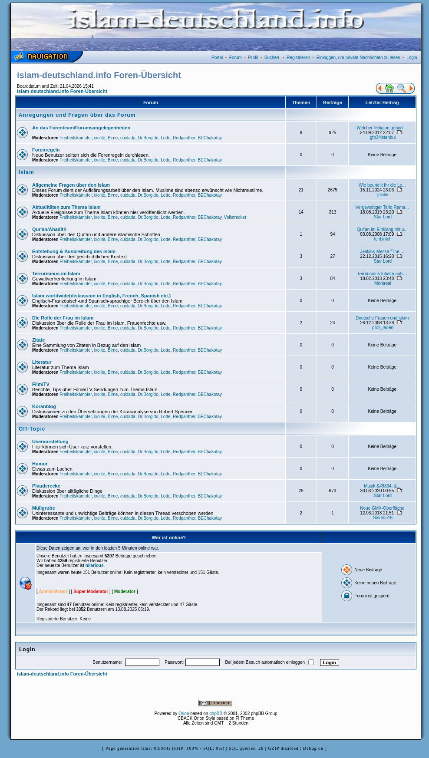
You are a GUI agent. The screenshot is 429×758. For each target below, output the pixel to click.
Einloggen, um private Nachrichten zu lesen (358, 57)
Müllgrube (43, 508)
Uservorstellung (50, 441)
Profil (253, 57)
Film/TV (41, 384)
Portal (217, 57)
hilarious (95, 565)
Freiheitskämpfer (75, 137)
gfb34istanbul (383, 137)
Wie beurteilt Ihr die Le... (382, 185)
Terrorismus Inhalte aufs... (382, 273)
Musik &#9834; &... (382, 486)
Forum (235, 57)
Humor (39, 463)
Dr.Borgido (148, 137)
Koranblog (44, 406)
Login (411, 57)
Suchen (271, 57)
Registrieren (298, 57)
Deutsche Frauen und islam (382, 318)
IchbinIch (383, 239)
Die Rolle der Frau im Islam (62, 317)
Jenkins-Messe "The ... (382, 251)
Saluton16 (383, 517)
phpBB (215, 713)
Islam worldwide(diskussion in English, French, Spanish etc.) (101, 295)
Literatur (42, 362)
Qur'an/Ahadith (49, 229)
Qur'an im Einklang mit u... (382, 229)
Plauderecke (46, 485)
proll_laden (382, 327)
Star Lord (383, 216)
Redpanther (184, 137)
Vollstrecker (235, 217)
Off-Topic (32, 429)
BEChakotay (210, 137)
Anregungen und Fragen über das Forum (77, 115)
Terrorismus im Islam (56, 273)
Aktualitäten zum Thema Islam (66, 207)
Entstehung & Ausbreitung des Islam (74, 251)
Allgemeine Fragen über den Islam (71, 185)
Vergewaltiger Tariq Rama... (382, 207)
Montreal (382, 283)
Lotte (165, 137)
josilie (382, 194)
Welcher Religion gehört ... (382, 127)
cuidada (127, 137)
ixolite (100, 137)
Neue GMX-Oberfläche (382, 508)
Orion (183, 713)
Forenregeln (46, 149)
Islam (26, 172)
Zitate (38, 340)
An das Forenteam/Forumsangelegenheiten (81, 127)
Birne (113, 137)
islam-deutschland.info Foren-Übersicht (62, 91)
